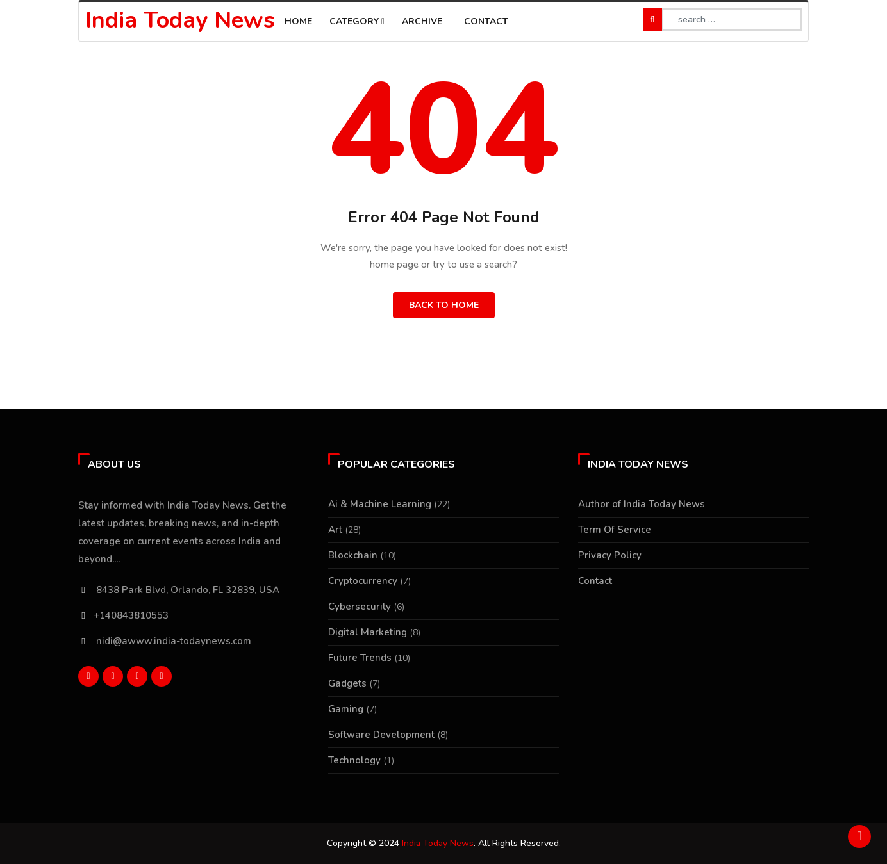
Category (357, 21)
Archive (422, 21)
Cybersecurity (359, 606)
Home (298, 21)
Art (335, 529)
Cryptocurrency (362, 581)
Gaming (345, 709)
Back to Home (444, 305)
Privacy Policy (610, 555)
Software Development (381, 734)
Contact (486, 21)
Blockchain (352, 555)
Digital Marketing (367, 632)
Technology (354, 760)
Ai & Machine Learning (379, 504)
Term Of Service (614, 529)
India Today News (180, 20)
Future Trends (360, 657)
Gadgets (347, 683)
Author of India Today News (641, 504)
